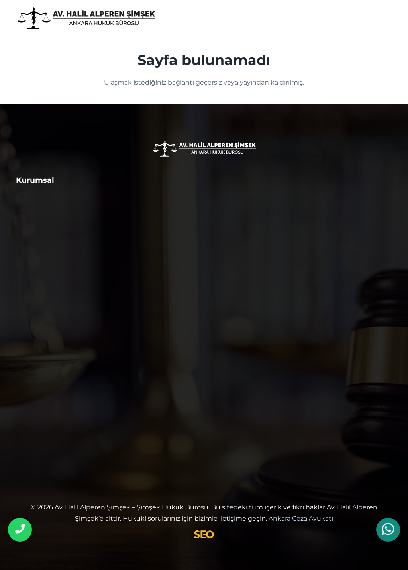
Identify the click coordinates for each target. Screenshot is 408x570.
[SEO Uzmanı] (204, 534)
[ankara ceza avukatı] (86, 18)
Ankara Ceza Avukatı (301, 518)
